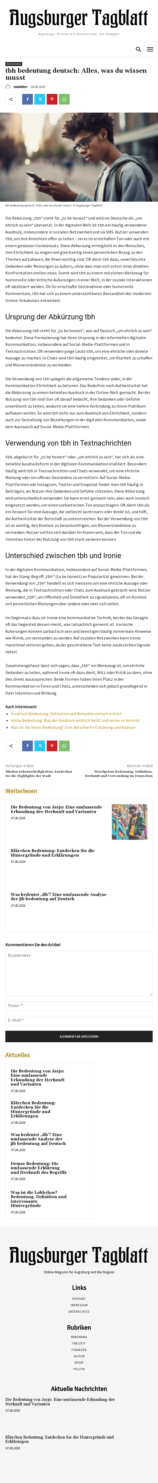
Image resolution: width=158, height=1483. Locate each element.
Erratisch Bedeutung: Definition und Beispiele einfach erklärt (66, 713)
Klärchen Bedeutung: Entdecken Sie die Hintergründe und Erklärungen (52, 853)
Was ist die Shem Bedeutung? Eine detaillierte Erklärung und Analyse (73, 727)
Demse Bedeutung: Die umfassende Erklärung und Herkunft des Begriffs (38, 1168)
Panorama (13, 64)
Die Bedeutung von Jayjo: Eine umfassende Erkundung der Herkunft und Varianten (56, 809)
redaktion (20, 87)
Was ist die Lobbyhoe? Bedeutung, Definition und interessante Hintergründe (38, 1199)
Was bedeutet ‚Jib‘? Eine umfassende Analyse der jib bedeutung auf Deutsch (58, 897)
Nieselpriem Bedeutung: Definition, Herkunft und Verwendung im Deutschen (119, 774)
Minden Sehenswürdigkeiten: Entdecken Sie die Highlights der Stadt (38, 774)
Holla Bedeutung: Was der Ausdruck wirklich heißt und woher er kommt (75, 720)
